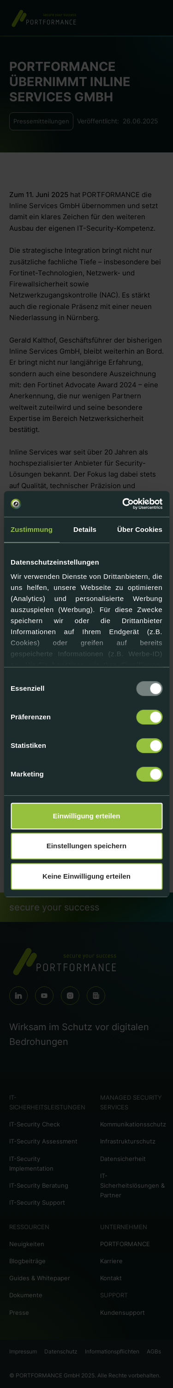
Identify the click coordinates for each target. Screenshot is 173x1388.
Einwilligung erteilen (86, 816)
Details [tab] (84, 529)
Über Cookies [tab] (139, 529)
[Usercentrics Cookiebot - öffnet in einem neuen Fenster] (123, 504)
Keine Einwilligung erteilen (86, 876)
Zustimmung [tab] (32, 529)
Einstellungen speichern (86, 846)
